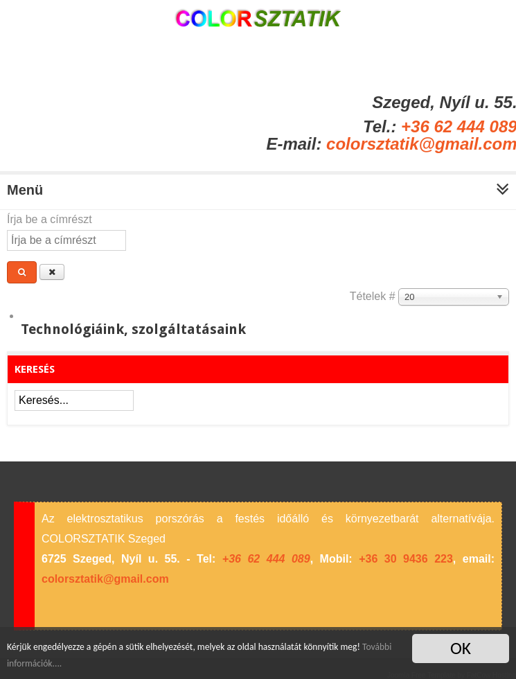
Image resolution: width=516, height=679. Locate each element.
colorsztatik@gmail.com (105, 579)
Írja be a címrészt (51, 219)
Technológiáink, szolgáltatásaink (133, 329)
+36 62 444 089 (266, 559)
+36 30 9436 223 (406, 559)
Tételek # (374, 296)
